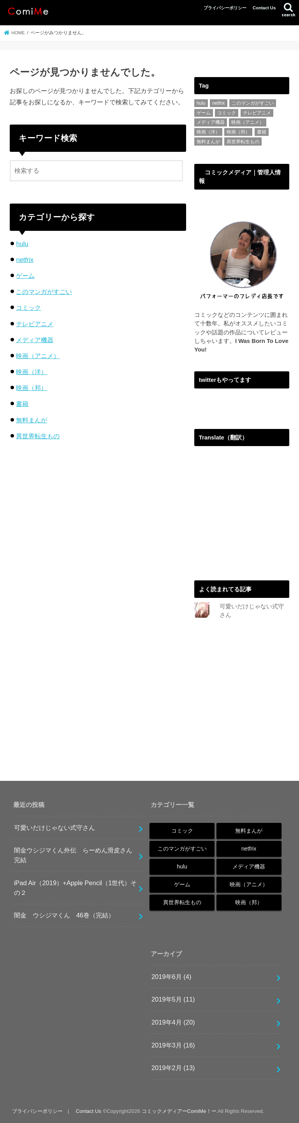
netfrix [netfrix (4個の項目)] (218, 103)
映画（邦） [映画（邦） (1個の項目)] (238, 132)
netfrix (24, 259)
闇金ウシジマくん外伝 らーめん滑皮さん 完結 (76, 855)
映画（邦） (31, 387)
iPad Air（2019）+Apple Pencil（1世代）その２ (75, 887)
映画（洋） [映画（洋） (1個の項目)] (208, 132)
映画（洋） (31, 371)
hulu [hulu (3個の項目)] (201, 103)
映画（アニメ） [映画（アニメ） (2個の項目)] (247, 122)
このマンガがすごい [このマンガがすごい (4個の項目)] (253, 103)
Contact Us (264, 7)
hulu (22, 243)
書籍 (22, 403)
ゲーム (25, 275)
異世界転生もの (38, 435)
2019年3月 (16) (173, 1045)
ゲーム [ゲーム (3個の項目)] (204, 113)
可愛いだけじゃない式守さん (54, 827)
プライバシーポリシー (225, 7)
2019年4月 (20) (173, 1022)
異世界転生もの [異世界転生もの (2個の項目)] (243, 141)
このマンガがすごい (44, 291)
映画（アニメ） (38, 355)
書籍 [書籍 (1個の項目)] (261, 132)
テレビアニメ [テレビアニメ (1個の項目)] (257, 113)
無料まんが (31, 420)
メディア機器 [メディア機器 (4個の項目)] (211, 122)
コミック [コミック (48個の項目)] (226, 113)
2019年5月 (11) (173, 999)
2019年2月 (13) (173, 1068)
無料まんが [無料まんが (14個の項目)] (208, 141)
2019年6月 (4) (171, 976)
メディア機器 (34, 339)
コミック (28, 307)
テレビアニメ (34, 323)
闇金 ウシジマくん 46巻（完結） (64, 915)
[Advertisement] (246, 512)
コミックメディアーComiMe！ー (179, 1111)
